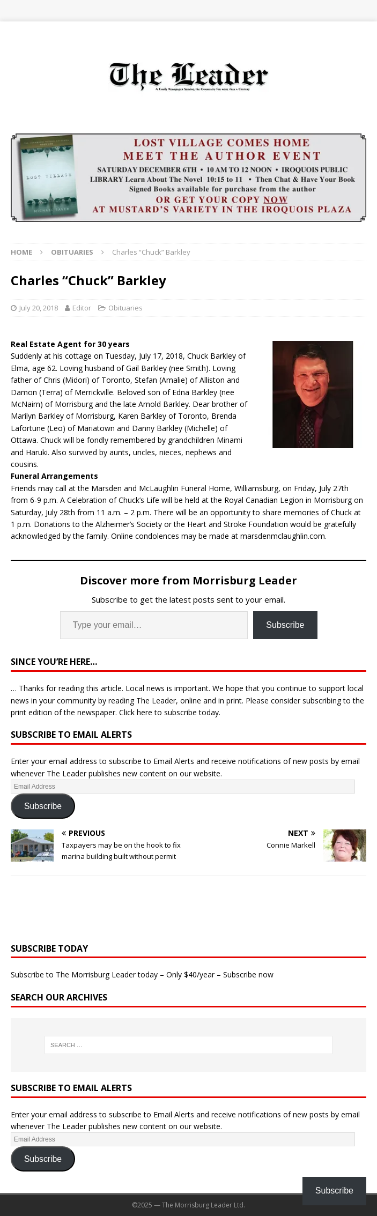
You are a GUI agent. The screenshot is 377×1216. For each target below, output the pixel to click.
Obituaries (125, 308)
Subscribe (285, 624)
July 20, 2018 (38, 308)
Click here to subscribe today (169, 712)
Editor (81, 308)
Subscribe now (248, 974)
